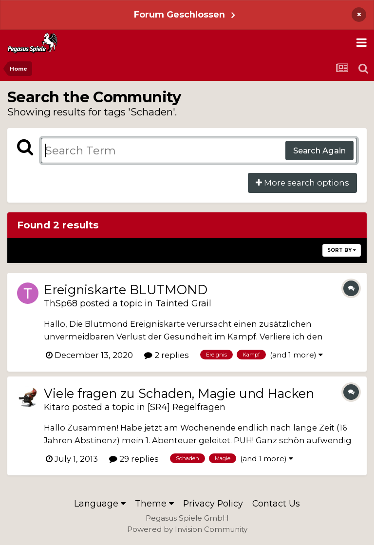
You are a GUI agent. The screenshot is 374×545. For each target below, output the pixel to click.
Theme (154, 503)
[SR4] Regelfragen (186, 407)
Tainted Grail (183, 303)
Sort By (341, 250)
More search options (302, 183)
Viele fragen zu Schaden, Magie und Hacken (179, 393)
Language (100, 503)
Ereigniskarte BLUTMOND (125, 289)
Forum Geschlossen (179, 14)
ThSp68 (60, 303)
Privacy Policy (213, 503)
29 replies (134, 459)
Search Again (319, 150)
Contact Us (276, 503)
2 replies (166, 355)
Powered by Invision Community (187, 529)
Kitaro (57, 407)
